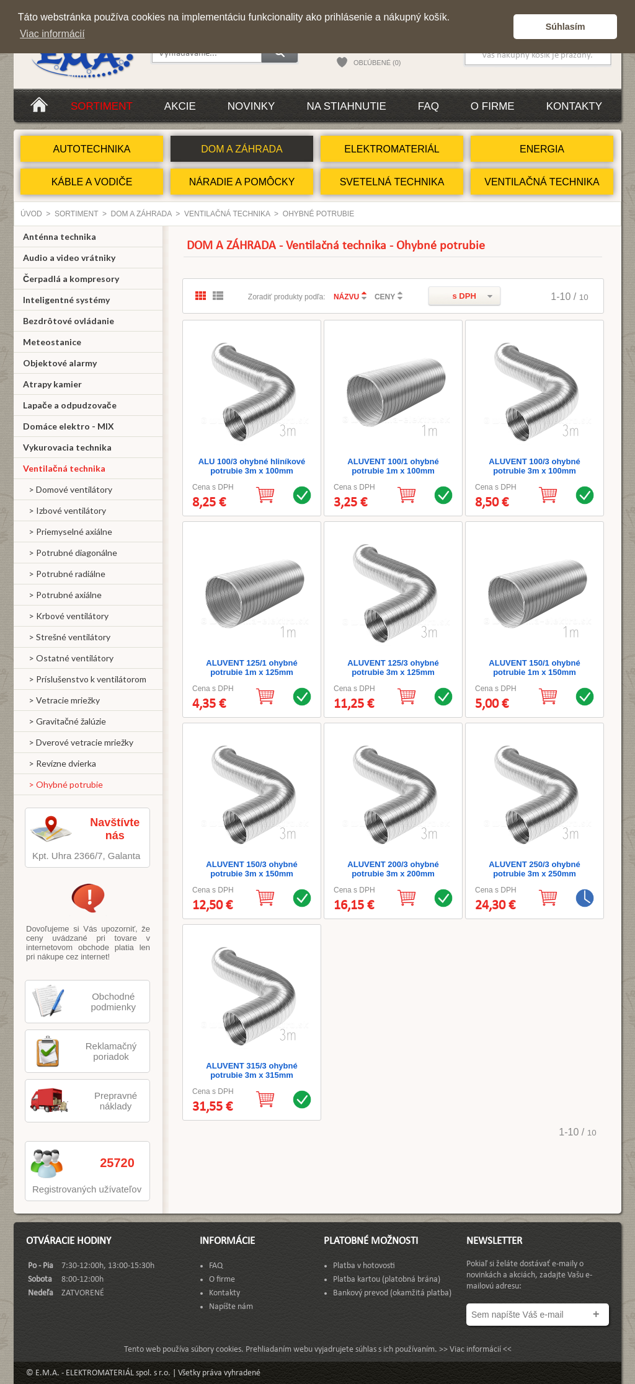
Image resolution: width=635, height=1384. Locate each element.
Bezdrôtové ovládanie (68, 320)
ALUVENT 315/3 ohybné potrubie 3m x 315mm (251, 1070)
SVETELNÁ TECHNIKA (392, 182)
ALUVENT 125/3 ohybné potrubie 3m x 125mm (392, 667)
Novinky (251, 106)
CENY (385, 297)
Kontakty (574, 106)
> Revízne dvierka (59, 763)
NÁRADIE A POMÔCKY (242, 182)
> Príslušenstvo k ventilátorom (84, 679)
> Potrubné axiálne (62, 594)
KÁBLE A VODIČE (92, 182)
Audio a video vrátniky (69, 257)
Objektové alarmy (60, 363)
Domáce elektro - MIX (68, 426)
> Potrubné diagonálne (70, 552)
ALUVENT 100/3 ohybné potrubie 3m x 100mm (534, 466)
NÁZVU (346, 297)
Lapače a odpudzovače (70, 405)
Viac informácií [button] (52, 34)
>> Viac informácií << (475, 1349)
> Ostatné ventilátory (68, 658)
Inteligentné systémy (66, 299)
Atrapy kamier (52, 384)
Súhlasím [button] (565, 27)
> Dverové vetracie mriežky (78, 742)
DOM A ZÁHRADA (242, 149)
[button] (500, 27)
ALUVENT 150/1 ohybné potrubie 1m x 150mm (534, 667)
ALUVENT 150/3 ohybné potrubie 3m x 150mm (251, 869)
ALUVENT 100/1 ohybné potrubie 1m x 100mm (392, 466)
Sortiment (102, 106)
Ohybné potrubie (318, 213)
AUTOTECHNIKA (91, 149)
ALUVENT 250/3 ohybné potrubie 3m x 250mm (534, 869)
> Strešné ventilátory (66, 637)
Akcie (180, 106)
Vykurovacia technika (67, 447)
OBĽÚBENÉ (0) (377, 62)
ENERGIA (542, 149)
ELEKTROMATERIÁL (392, 149)
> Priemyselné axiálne (67, 531)
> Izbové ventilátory (64, 510)
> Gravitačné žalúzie (64, 721)
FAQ (428, 106)
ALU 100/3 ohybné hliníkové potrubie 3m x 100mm (252, 466)
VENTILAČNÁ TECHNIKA (542, 182)
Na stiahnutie (346, 106)
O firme (493, 106)
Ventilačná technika (227, 213)
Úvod (31, 213)
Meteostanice (52, 342)
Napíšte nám (231, 1306)
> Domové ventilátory (67, 489)
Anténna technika (59, 236)
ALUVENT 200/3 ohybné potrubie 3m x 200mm (392, 869)
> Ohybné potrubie (63, 784)
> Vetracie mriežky (61, 700)
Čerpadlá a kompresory (71, 278)
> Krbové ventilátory (66, 615)
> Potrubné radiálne (64, 573)
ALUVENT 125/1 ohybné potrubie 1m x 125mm (251, 667)
